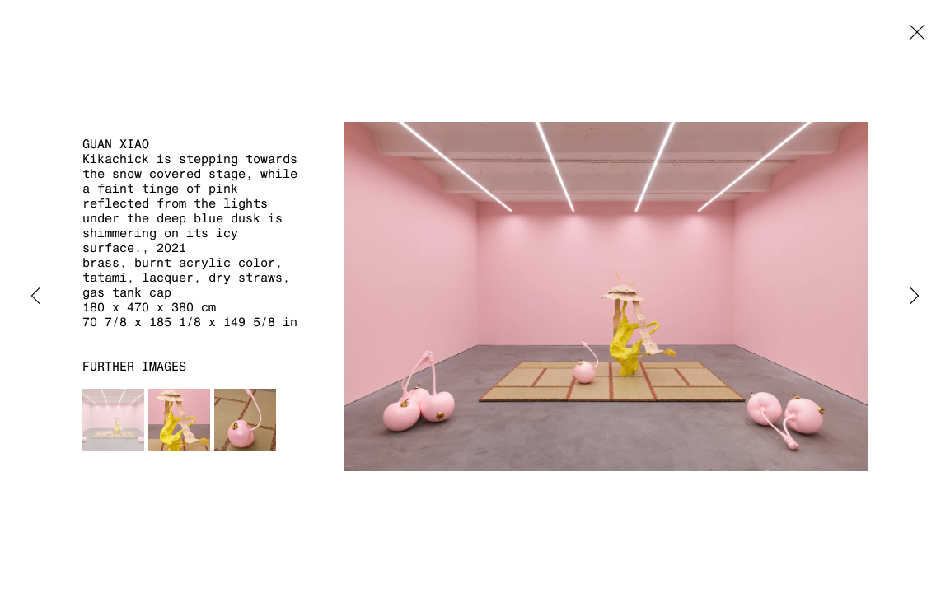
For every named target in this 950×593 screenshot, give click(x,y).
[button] (113, 420)
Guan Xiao (115, 144)
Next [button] (914, 296)
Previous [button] (35, 296)
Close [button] (913, 37)
